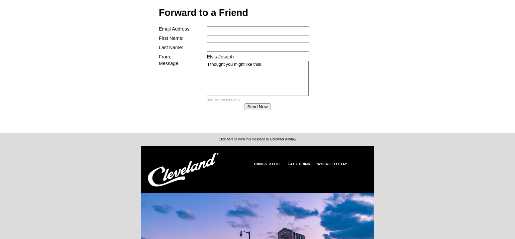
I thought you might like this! (258, 78)
